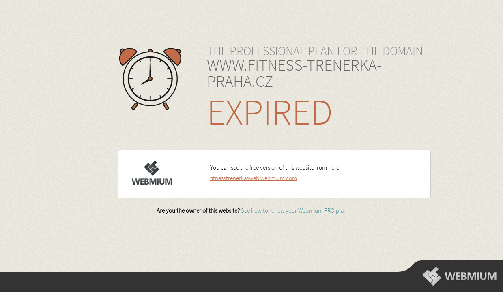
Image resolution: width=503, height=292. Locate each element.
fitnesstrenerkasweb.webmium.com (253, 178)
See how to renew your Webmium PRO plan (294, 210)
